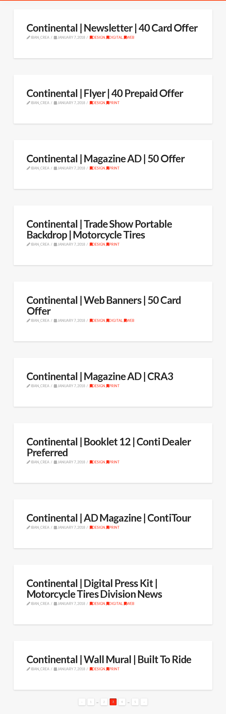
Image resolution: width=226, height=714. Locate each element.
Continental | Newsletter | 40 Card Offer (112, 27)
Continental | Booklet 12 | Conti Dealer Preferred (109, 446)
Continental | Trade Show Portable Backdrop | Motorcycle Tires (99, 229)
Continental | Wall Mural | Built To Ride (109, 659)
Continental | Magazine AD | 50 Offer (105, 158)
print (113, 103)
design (97, 37)
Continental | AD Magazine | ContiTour (109, 517)
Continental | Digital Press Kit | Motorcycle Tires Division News (94, 588)
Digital (114, 37)
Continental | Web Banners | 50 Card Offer (104, 305)
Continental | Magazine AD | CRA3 (100, 376)
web (129, 37)
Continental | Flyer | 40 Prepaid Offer (105, 93)
